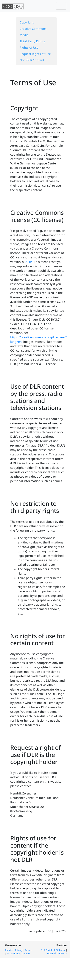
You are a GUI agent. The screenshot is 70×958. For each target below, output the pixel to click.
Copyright (27, 22)
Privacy (19, 950)
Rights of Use (29, 48)
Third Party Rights (32, 41)
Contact (26, 953)
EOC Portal (59, 950)
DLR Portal (46, 950)
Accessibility (13, 953)
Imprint (9, 950)
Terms (28, 950)
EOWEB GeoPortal (57, 953)
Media (24, 35)
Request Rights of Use (35, 54)
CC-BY (28, 262)
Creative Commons (33, 29)
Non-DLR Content (32, 60)
